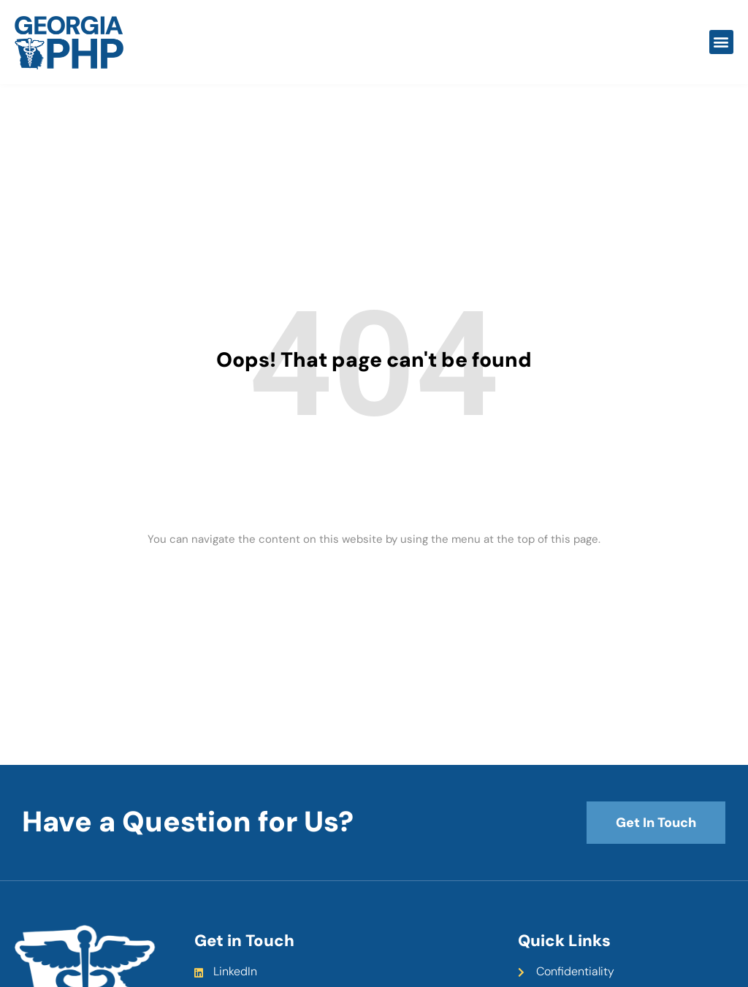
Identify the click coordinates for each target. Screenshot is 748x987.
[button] (721, 42)
